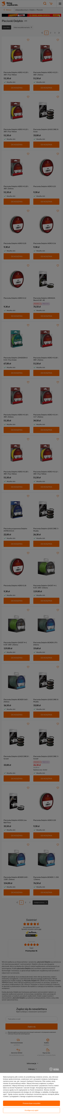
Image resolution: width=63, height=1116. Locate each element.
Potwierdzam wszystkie (31, 1103)
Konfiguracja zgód (31, 1110)
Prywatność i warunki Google (25, 1088)
